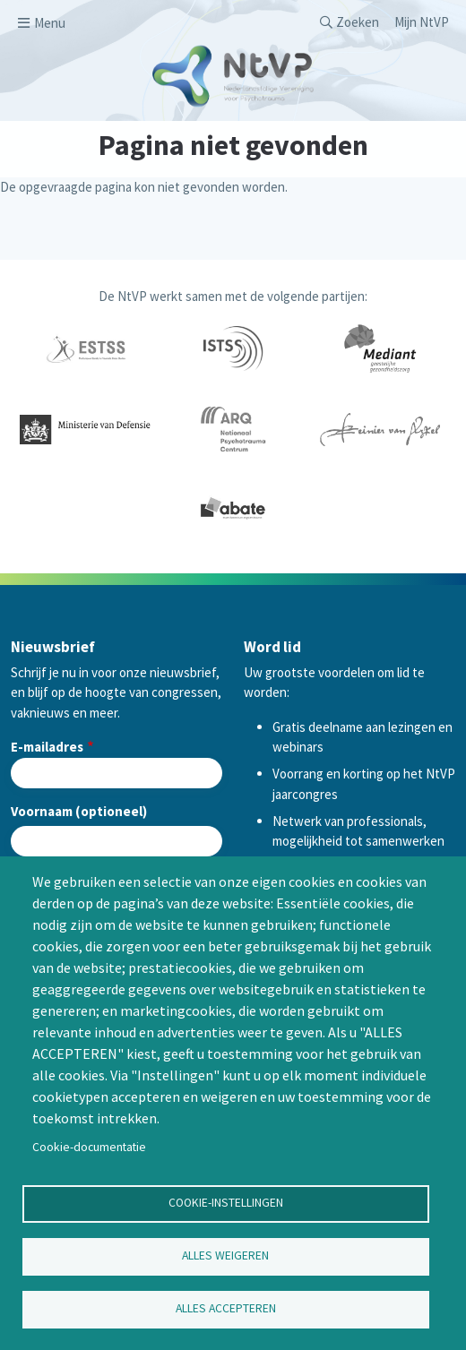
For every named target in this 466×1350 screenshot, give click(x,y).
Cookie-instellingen (225, 1202)
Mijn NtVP (421, 21)
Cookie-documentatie (89, 1147)
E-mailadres (47, 746)
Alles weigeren (225, 1255)
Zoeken (357, 21)
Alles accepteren (226, 1308)
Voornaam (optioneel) (79, 811)
